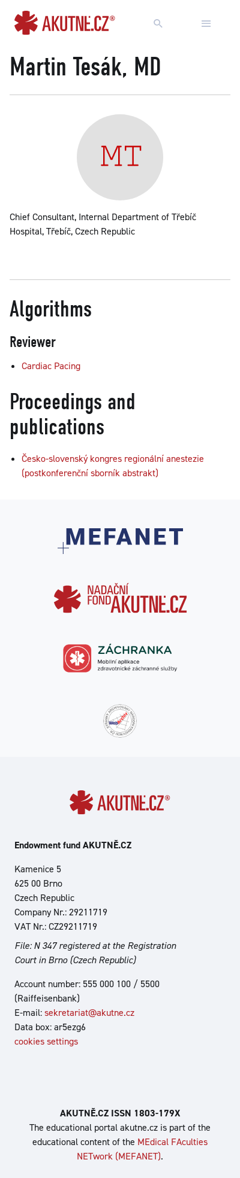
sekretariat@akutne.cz (89, 1012)
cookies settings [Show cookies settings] (46, 1041)
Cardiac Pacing (51, 366)
